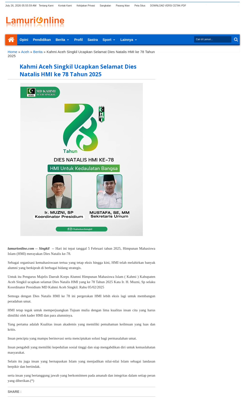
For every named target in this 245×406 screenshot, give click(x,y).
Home (11, 39)
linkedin (224, 5)
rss (218, 5)
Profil (78, 40)
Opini (24, 40)
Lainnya (126, 40)
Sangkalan (105, 5)
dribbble (230, 5)
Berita (60, 40)
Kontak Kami (65, 5)
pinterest (237, 5)
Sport (107, 40)
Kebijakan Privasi (86, 5)
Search (235, 39)
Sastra (93, 40)
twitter (199, 5)
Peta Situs (139, 5)
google (212, 5)
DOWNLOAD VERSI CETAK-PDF (168, 5)
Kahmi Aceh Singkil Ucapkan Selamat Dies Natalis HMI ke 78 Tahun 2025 (78, 70)
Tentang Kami (46, 5)
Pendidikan (42, 40)
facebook (205, 5)
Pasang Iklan (123, 5)
